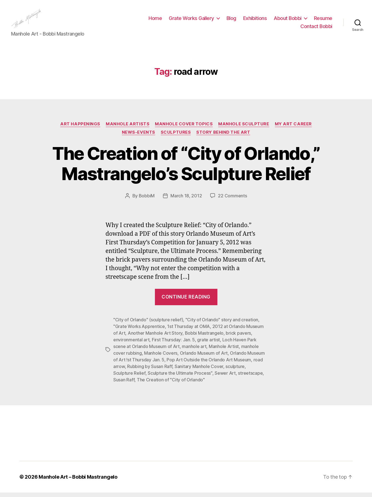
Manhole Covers (160, 357)
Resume (323, 20)
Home (155, 20)
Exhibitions (255, 20)
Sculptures (176, 136)
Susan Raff (123, 384)
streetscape (250, 377)
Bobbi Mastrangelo (204, 337)
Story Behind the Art (223, 136)
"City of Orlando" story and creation (221, 324)
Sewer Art (225, 377)
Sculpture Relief (129, 377)
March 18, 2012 (186, 200)
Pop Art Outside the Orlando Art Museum (209, 364)
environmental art (131, 344)
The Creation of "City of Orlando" (171, 384)
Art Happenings (80, 128)
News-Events (138, 136)
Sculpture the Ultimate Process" (180, 377)
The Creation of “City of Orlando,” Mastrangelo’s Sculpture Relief (186, 168)
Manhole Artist (224, 351)
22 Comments (232, 200)
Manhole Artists (127, 128)
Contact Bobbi (316, 29)
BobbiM (147, 200)
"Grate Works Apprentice (139, 331)
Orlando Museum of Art (204, 357)
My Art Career (293, 128)
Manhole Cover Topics (184, 128)
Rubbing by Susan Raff (149, 371)
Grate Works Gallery (191, 20)
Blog (231, 20)
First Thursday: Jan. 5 (173, 344)
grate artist (208, 344)
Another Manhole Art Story (155, 337)
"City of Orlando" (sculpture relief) (148, 324)
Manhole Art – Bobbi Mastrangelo (78, 481)
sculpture (235, 371)
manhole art (194, 351)
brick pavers (238, 337)
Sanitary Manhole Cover (199, 371)
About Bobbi (287, 20)
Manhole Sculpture (243, 128)
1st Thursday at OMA (188, 331)
